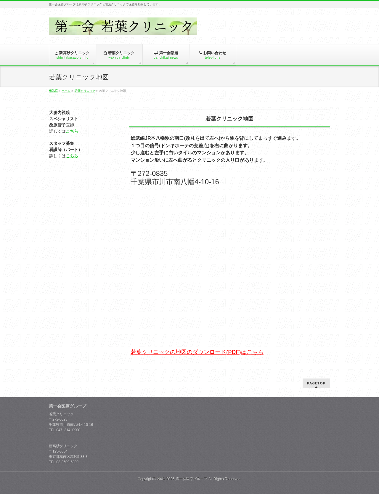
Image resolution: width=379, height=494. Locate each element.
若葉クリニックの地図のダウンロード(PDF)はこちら (197, 352)
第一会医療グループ (191, 479)
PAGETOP (316, 383)
